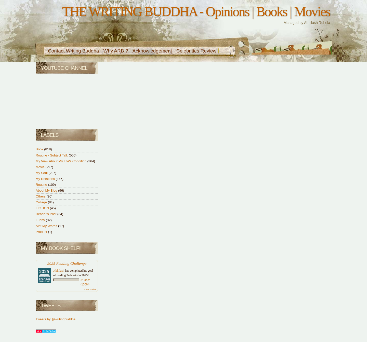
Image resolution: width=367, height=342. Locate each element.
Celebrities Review (196, 50)
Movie (40, 167)
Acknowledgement (152, 50)
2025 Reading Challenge (67, 263)
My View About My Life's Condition (61, 161)
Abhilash (58, 270)
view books (90, 289)
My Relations (46, 179)
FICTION (43, 208)
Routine (42, 185)
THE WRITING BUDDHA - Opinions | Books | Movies (196, 11)
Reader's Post (46, 214)
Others (41, 196)
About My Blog (47, 190)
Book (40, 149)
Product (42, 232)
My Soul (42, 173)
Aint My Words (47, 226)
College (42, 202)
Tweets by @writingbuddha (55, 319)
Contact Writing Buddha (73, 50)
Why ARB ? (115, 50)
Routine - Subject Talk (52, 155)
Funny (41, 220)
